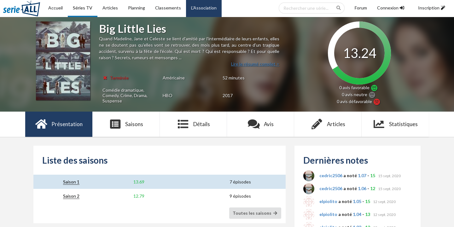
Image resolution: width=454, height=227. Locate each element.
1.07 (362, 175)
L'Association (204, 7)
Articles (110, 7)
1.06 (362, 188)
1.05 (357, 201)
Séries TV (82, 7)
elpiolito (328, 201)
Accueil (55, 7)
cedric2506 (330, 175)
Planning (136, 7)
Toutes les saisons (255, 213)
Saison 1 (71, 181)
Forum (361, 7)
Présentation (59, 124)
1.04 (357, 214)
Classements (168, 7)
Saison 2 (71, 196)
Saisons (126, 124)
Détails (193, 124)
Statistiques (395, 124)
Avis (260, 124)
